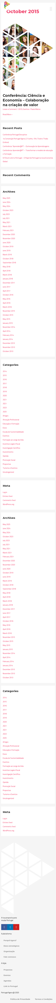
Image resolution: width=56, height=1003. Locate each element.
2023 (5, 407)
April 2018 (6, 270)
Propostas (7, 464)
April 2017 (6, 290)
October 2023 (8, 210)
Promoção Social (9, 460)
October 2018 (8, 258)
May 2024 (6, 206)
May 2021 (6, 222)
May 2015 (6, 319)
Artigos (5, 415)
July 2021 (6, 218)
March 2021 (7, 226)
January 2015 (8, 323)
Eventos (26, 109)
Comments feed (9, 500)
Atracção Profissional (11, 419)
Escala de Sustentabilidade (13, 431)
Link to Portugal (11, 986)
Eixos (5, 427)
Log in (5, 492)
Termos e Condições (43, 999)
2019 (5, 391)
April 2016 (6, 303)
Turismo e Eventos (10, 468)
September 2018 (9, 262)
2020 (5, 395)
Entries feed (7, 496)
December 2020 (9, 234)
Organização (9, 951)
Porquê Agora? (10, 940)
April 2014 (6, 331)
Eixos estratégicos (11, 946)
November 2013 (9, 347)
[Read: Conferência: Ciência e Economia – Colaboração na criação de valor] (28, 56)
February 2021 (8, 230)
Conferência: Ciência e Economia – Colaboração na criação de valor (26, 100)
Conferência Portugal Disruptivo (15, 134)
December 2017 (9, 282)
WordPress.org (8, 504)
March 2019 (7, 254)
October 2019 (8, 246)
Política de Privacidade (20, 999)
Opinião (6, 456)
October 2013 (8, 351)
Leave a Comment (10, 109)
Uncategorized (8, 472)
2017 (5, 383)
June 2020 (6, 242)
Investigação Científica (11, 448)
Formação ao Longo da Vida (13, 439)
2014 (5, 371)
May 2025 (6, 198)
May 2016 (6, 298)
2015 (20, 109)
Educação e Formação (11, 423)
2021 (5, 399)
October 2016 (8, 294)
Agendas (7, 980)
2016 (5, 379)
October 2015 (8, 315)
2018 (5, 387)
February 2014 (8, 335)
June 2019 (6, 250)
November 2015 (9, 311)
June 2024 (6, 202)
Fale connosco (10, 957)
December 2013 (9, 343)
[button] (51, 9)
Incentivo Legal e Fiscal (11, 444)
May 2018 (6, 266)
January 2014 (8, 339)
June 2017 (6, 286)
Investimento (8, 452)
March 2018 (7, 274)
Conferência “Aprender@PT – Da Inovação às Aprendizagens (26, 146)
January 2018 (8, 278)
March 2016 (7, 307)
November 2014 (9, 327)
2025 (5, 411)
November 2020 (9, 238)
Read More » (7, 114)
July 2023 (6, 214)
